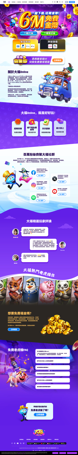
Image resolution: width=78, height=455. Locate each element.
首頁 (9, 2)
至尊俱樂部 (31, 2)
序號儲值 (36, 439)
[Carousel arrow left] (2, 21)
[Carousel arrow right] (75, 21)
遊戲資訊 (42, 439)
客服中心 (49, 439)
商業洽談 (56, 439)
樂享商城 (28, 439)
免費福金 (13, 2)
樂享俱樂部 (24, 2)
